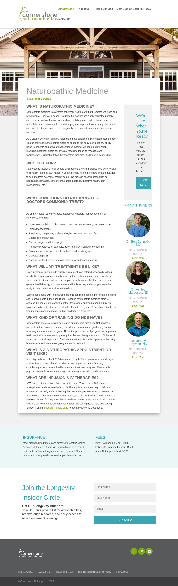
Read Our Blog (104, 9)
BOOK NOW (144, 183)
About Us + (85, 9)
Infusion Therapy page (56, 407)
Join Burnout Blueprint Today (134, 9)
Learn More (138, 258)
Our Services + (66, 9)
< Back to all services (38, 99)
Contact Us (64, 19)
